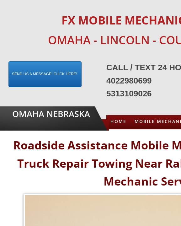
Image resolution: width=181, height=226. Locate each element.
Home (118, 121)
